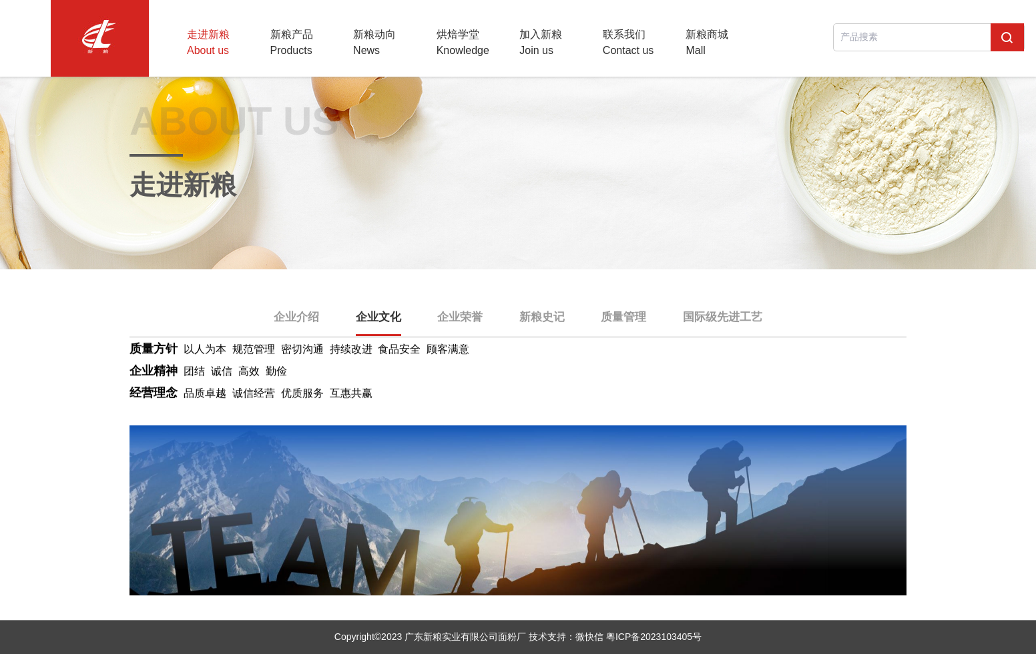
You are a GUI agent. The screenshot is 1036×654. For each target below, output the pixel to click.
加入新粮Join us (540, 42)
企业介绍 (296, 317)
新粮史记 (542, 317)
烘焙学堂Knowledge (463, 42)
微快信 (589, 636)
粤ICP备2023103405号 (654, 636)
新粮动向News (374, 42)
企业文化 (378, 317)
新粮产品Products (291, 42)
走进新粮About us (208, 42)
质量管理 (623, 317)
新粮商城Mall (707, 42)
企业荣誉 (460, 317)
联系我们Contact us (628, 42)
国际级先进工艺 (722, 317)
